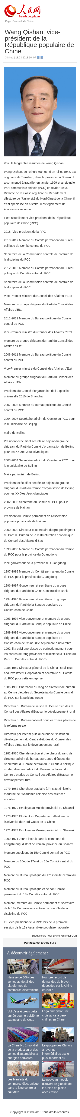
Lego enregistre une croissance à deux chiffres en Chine (55, 1015)
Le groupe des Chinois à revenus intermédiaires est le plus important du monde (57, 1054)
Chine (30, 21)
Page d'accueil (13, 21)
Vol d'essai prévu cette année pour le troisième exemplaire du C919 (23, 1015)
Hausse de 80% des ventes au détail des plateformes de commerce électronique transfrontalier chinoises (23, 986)
